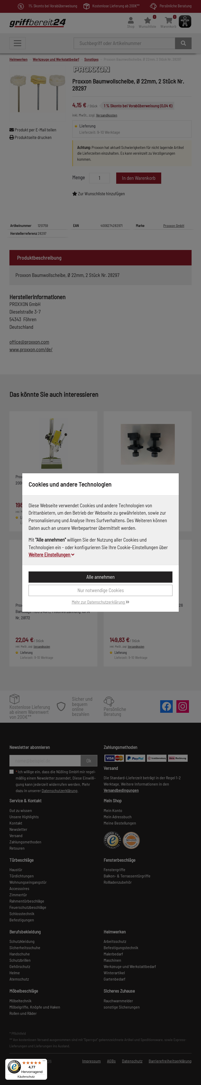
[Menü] (44, 1062)
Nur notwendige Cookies (100, 590)
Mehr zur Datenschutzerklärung (101, 601)
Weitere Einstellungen (51, 555)
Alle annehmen (100, 577)
